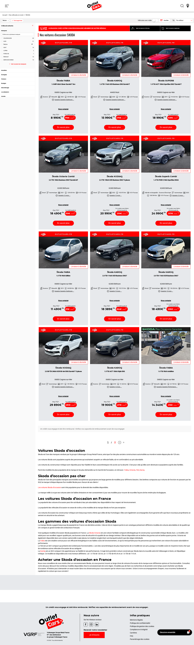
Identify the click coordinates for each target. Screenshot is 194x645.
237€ (172, 214)
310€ (69, 214)
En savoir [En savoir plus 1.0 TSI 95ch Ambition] (166, 414)
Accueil (4, 15)
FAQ (131, 636)
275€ (120, 118)
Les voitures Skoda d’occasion (49, 487)
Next (119, 442)
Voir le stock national (172, 28)
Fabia (126, 470)
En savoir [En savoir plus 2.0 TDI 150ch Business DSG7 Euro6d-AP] (63, 223)
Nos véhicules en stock (16, 15)
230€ (121, 214)
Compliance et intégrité (138, 630)
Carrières (133, 633)
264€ (120, 309)
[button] (7, 6)
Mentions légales (136, 620)
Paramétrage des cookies (139, 639)
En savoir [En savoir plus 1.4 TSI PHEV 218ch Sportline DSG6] (166, 223)
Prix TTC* (56, 115)
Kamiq (42, 551)
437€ (121, 405)
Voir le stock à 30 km (142, 28)
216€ (172, 405)
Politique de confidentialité (140, 623)
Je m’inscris (94, 635)
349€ (172, 118)
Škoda (63, 81)
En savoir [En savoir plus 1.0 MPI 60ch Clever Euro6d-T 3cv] (63, 127)
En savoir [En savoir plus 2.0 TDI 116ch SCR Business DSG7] (115, 319)
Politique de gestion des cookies (142, 626)
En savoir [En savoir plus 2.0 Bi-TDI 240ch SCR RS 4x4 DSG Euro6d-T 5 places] (63, 414)
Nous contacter (63, 109)
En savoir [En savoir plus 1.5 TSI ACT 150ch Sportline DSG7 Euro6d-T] (166, 127)
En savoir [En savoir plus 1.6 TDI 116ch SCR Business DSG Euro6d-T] (115, 127)
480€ (69, 405)
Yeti (137, 470)
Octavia (132, 470)
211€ (69, 309)
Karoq (142, 470)
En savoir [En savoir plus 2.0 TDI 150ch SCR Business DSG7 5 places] (115, 223)
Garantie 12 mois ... (63, 196)
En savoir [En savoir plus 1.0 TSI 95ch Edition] (63, 319)
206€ (172, 309)
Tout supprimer (17, 20)
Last (123, 443)
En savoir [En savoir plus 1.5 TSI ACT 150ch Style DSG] (115, 414)
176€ (69, 118)
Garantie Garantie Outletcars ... (63, 100)
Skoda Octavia (94, 533)
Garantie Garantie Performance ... (165, 387)
